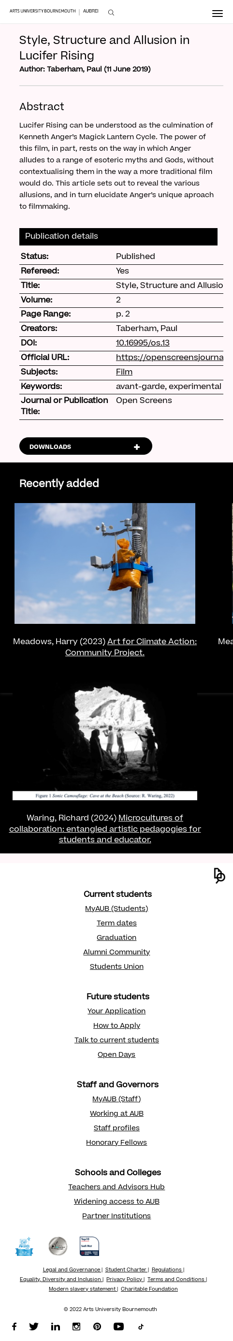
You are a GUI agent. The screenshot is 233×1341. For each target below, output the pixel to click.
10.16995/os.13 (143, 343)
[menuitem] (111, 12)
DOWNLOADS (50, 447)
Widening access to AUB (117, 1202)
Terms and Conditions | (177, 1280)
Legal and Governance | (72, 1270)
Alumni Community (116, 953)
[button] (219, 875)
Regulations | (168, 1270)
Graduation (116, 938)
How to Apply (116, 1026)
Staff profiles (117, 1128)
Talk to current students (116, 1041)
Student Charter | (127, 1270)
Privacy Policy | (125, 1280)
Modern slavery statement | (83, 1289)
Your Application (116, 1012)
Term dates (117, 924)
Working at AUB (117, 1114)
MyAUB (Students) (116, 909)
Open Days (116, 1055)
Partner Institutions (116, 1216)
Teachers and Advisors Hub (116, 1187)
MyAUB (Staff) (116, 1099)
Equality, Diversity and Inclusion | (61, 1280)
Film (124, 372)
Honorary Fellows (116, 1143)
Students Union (117, 967)
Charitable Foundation (149, 1289)
